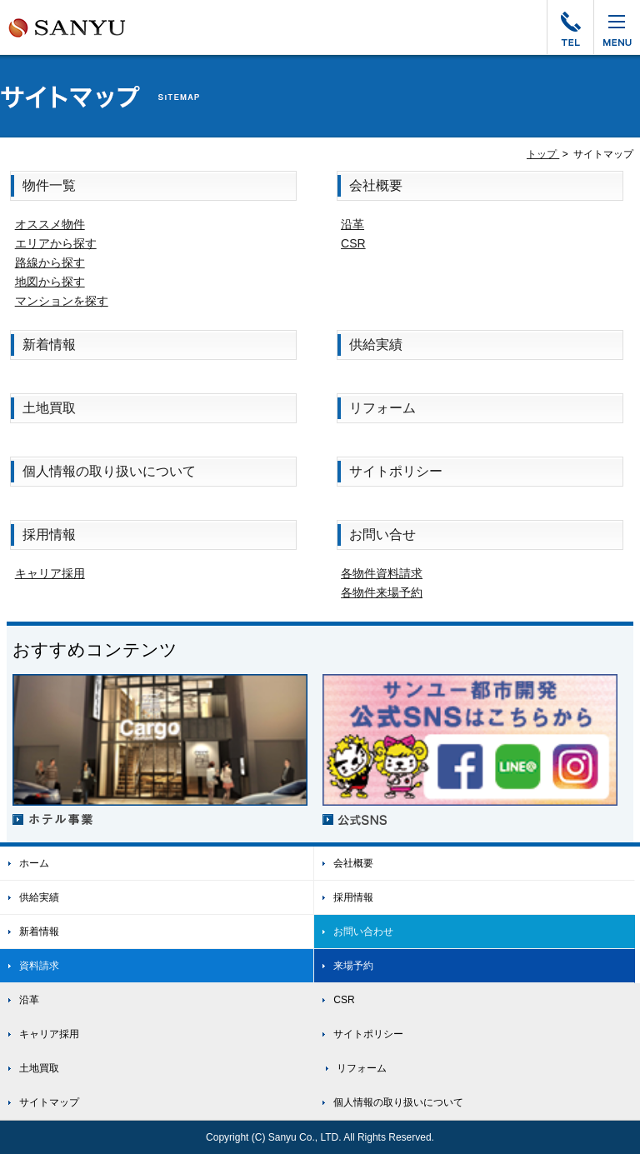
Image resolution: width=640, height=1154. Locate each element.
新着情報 (49, 344)
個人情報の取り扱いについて (109, 471)
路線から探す (50, 262)
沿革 (352, 224)
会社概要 (375, 185)
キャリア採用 (50, 573)
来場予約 (343, 966)
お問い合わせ (353, 931)
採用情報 (49, 534)
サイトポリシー (395, 471)
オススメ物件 (50, 224)
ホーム (24, 863)
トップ (543, 154)
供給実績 (375, 344)
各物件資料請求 (381, 573)
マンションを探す (61, 300)
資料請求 (29, 966)
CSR (353, 243)
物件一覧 (49, 185)
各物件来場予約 (381, 592)
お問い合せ (382, 534)
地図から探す (50, 281)
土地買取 (49, 408)
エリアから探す (56, 243)
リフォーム (382, 408)
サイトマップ (39, 1102)
